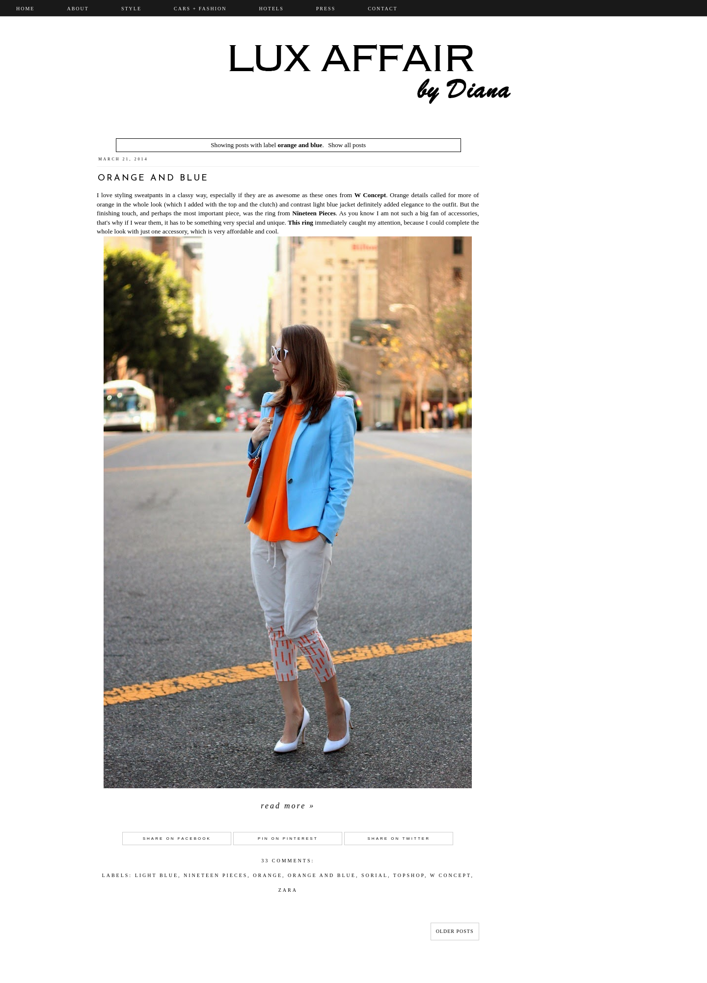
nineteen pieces (215, 875)
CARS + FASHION (200, 8)
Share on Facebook (177, 838)
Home (25, 8)
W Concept (370, 195)
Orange (267, 875)
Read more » (288, 806)
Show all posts (347, 145)
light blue (156, 875)
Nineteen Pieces (313, 213)
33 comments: (287, 860)
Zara (288, 890)
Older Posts (455, 931)
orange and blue (322, 875)
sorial (374, 875)
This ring (300, 222)
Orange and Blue (153, 178)
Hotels (271, 8)
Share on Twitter (399, 838)
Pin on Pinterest (288, 838)
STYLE (131, 8)
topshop (409, 875)
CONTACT (382, 8)
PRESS (325, 8)
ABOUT (77, 8)
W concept (450, 875)
